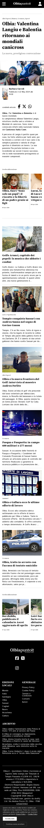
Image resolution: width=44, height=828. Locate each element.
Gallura (5, 715)
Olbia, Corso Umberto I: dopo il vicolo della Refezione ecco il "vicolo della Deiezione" (22, 752)
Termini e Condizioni (27, 694)
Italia (4, 693)
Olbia (4, 700)
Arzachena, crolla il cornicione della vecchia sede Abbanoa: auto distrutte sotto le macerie (22, 746)
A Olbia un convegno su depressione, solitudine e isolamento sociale (19, 735)
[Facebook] (17, 658)
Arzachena (7, 712)
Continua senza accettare (15, 824)
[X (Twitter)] (23, 658)
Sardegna (6, 696)
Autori (25, 702)
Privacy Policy (28, 687)
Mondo (5, 690)
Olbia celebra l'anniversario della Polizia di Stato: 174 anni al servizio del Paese (21, 730)
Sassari (5, 703)
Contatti (26, 698)
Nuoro (5, 709)
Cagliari (5, 706)
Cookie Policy (28, 690)
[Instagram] (17, 668)
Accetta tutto (9, 819)
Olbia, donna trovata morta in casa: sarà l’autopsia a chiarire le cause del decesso (20, 740)
